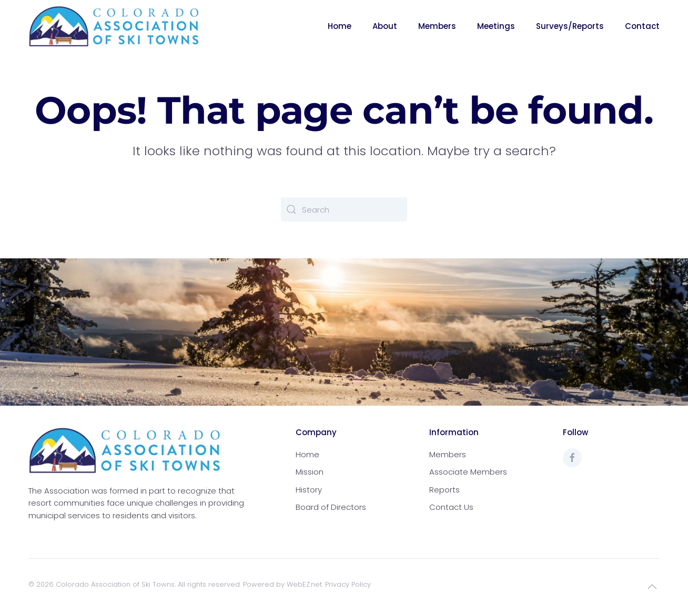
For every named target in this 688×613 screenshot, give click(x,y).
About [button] (384, 26)
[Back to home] (114, 26)
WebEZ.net (304, 584)
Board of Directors (331, 506)
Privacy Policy (348, 584)
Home (339, 26)
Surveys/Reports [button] (570, 26)
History (309, 489)
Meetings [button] (496, 26)
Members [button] (437, 26)
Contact (642, 26)
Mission (309, 471)
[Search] (344, 209)
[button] (652, 586)
